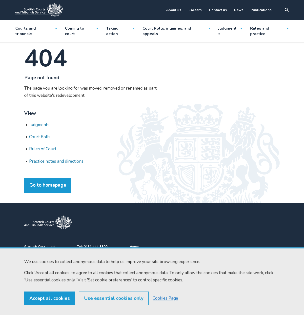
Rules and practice (269, 31)
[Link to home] (39, 10)
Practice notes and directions (56, 161)
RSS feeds (138, 264)
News (238, 10)
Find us (135, 255)
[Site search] (287, 10)
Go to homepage (47, 185)
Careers (195, 10)
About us (173, 10)
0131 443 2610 (96, 252)
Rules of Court (42, 149)
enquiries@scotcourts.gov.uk (98, 265)
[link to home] (48, 222)
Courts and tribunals (36, 31)
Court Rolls (39, 137)
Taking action (120, 31)
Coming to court (82, 31)
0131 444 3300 (95, 246)
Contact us (218, 10)
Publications (261, 10)
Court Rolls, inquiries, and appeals (176, 31)
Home (134, 246)
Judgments (230, 31)
